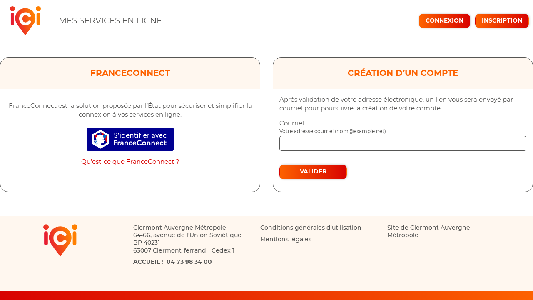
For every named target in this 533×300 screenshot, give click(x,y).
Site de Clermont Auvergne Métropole (428, 231)
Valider (313, 172)
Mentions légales (285, 239)
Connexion (444, 21)
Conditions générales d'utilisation (310, 228)
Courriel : (293, 123)
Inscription (502, 21)
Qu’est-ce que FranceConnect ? (130, 162)
